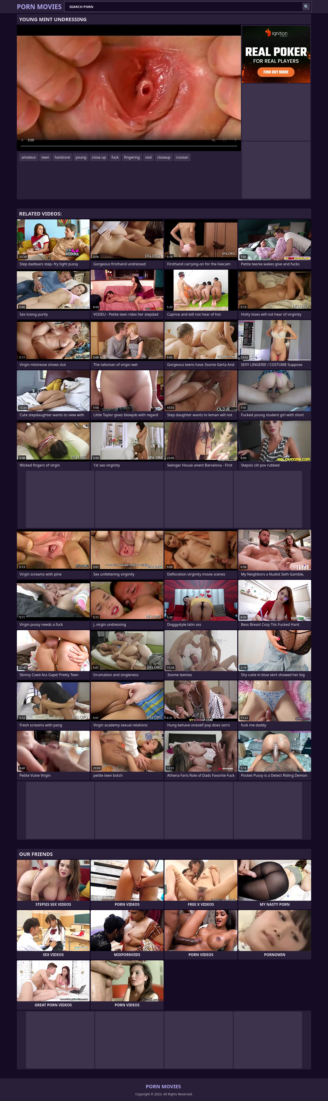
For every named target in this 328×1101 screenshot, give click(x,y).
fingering (132, 157)
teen (45, 157)
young (81, 157)
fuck (115, 157)
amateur (28, 157)
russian (182, 157)
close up (99, 157)
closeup (163, 157)
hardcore (62, 157)
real (148, 157)
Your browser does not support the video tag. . (129, 88)
